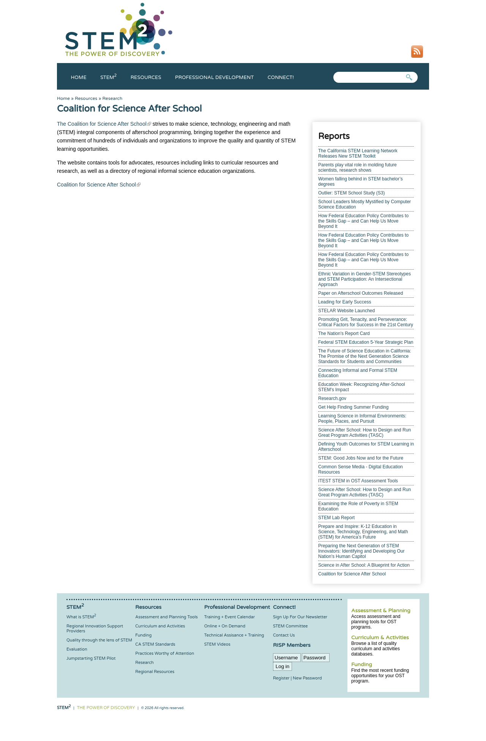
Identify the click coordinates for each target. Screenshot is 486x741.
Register (281, 678)
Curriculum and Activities (160, 626)
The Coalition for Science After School (104, 124)
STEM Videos (217, 644)
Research (113, 98)
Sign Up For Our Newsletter (300, 617)
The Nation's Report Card (344, 333)
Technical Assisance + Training (234, 635)
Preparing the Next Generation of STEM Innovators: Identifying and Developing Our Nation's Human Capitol (361, 551)
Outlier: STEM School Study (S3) (351, 193)
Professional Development (214, 77)
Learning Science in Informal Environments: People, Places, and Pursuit (362, 418)
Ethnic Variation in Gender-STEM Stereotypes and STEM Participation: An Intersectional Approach (364, 279)
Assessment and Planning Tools (166, 617)
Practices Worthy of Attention (164, 653)
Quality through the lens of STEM (99, 640)
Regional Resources (154, 671)
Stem (108, 77)
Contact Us (284, 635)
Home (79, 77)
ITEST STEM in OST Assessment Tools (358, 480)
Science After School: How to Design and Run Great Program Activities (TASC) (364, 432)
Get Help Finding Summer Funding (353, 407)
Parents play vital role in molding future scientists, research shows (357, 167)
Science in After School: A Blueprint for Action (364, 565)
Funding (361, 664)
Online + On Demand (224, 626)
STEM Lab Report (336, 517)
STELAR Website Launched (346, 310)
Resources (146, 77)
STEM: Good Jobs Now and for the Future (360, 458)
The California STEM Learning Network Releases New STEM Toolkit (358, 153)
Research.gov (332, 398)
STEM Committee (290, 626)
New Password (307, 678)
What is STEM (81, 617)
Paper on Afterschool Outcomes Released (360, 293)
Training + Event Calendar (229, 617)
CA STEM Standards (155, 644)
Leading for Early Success (344, 302)
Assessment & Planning (380, 610)
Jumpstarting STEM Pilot (90, 658)
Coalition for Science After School (352, 574)
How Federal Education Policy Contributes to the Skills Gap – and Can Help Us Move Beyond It (363, 221)
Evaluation (76, 649)
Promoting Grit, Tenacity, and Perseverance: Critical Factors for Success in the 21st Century (365, 322)
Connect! (281, 77)
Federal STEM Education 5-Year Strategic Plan (365, 342)
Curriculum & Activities (380, 637)
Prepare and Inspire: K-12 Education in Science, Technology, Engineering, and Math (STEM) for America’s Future (363, 532)
